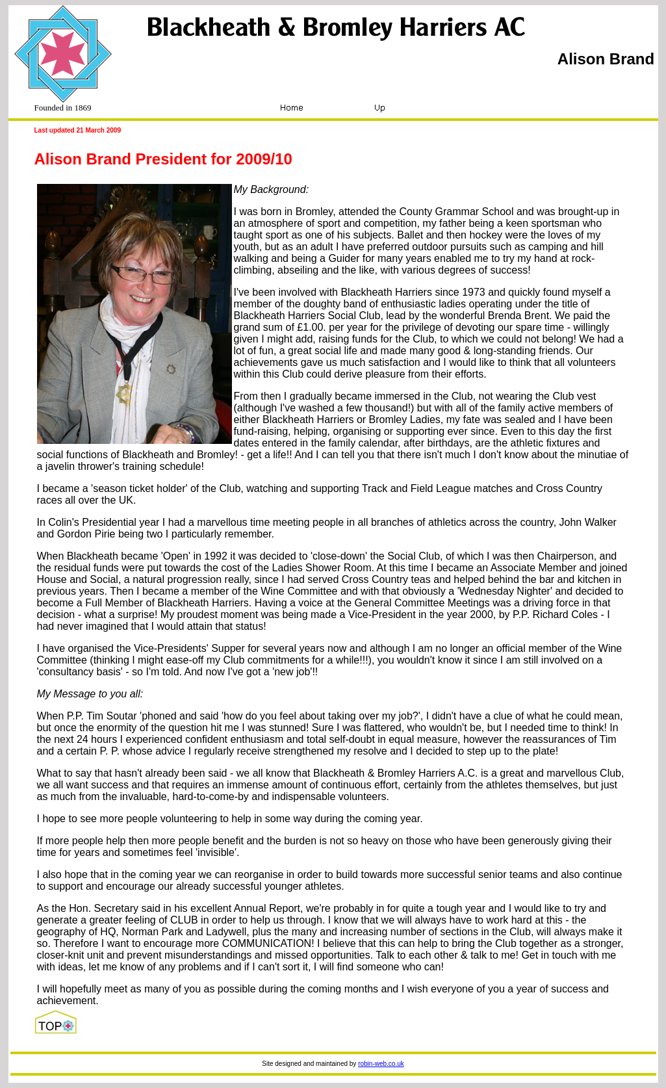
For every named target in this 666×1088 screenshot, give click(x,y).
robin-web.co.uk (381, 1063)
